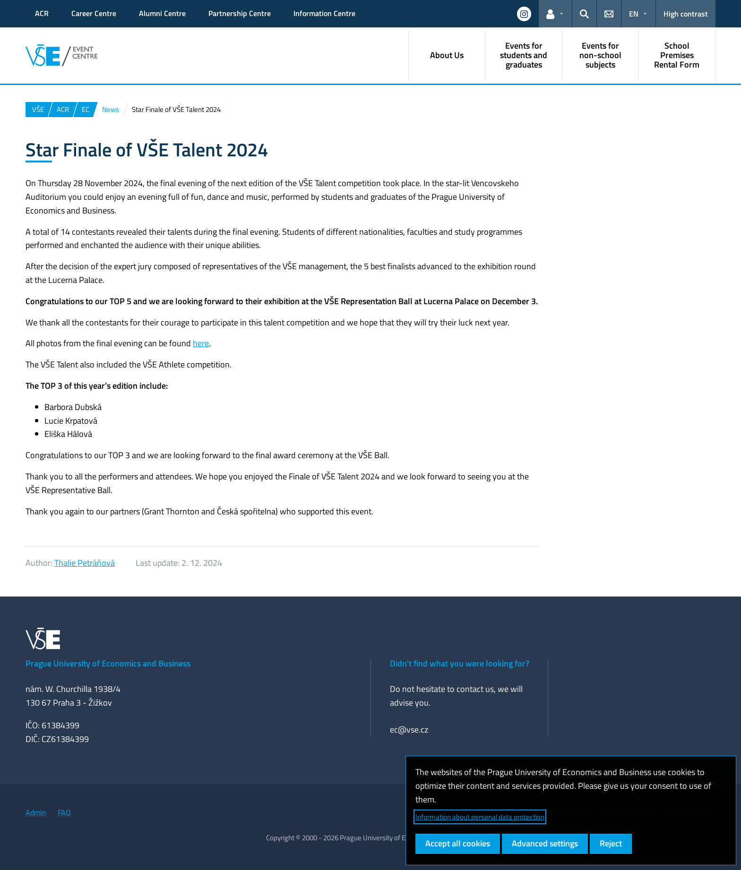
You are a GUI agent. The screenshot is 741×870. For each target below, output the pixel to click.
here (201, 343)
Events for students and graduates (523, 55)
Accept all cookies (457, 843)
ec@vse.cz (409, 729)
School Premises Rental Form (676, 55)
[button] (524, 14)
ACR (42, 13)
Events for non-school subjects (600, 55)
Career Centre (93, 13)
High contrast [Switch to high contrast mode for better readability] (685, 13)
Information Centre (324, 13)
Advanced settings (545, 843)
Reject (611, 843)
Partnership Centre (239, 13)
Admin (36, 812)
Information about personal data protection (479, 816)
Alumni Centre (162, 13)
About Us (447, 55)
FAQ (64, 812)
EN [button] (633, 13)
